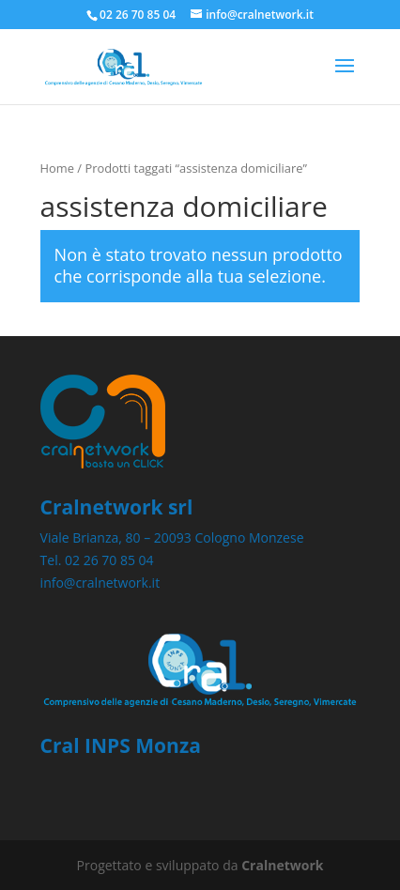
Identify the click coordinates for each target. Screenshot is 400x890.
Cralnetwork (282, 865)
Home (57, 168)
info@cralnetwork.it (100, 582)
